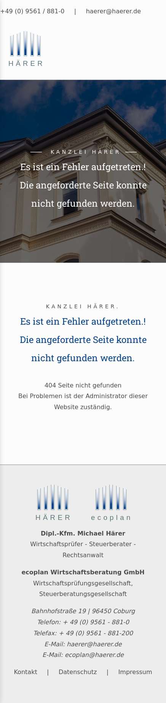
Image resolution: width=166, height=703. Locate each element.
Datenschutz (78, 672)
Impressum (135, 672)
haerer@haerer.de (113, 11)
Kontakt (25, 672)
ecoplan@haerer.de (94, 654)
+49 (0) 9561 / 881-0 (32, 11)
